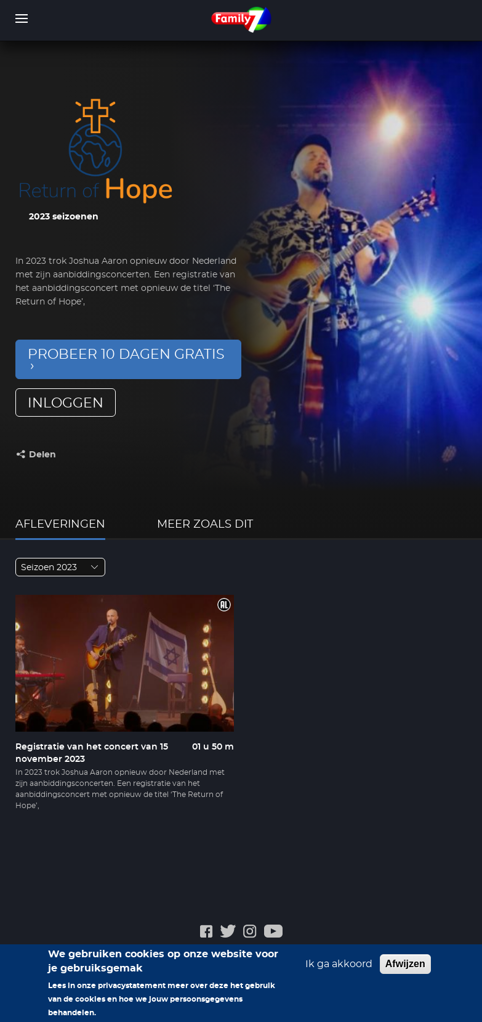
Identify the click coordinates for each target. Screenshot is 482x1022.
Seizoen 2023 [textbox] (49, 567)
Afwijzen (405, 968)
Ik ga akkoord (338, 968)
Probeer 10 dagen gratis (126, 354)
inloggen (65, 403)
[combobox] (60, 567)
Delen (42, 455)
